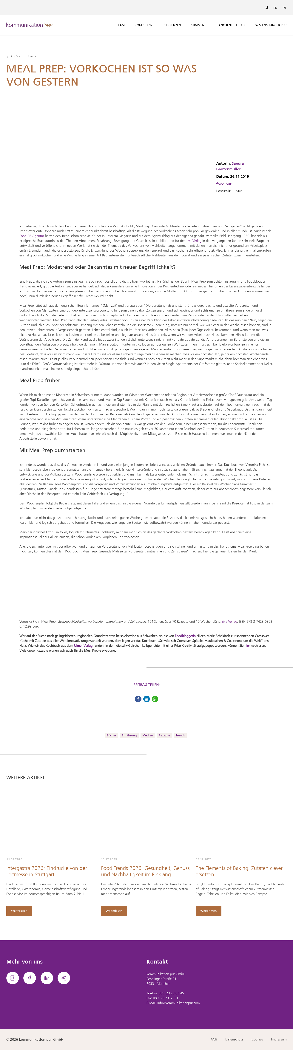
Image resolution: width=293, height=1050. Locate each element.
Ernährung (129, 735)
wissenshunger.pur (271, 25)
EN (275, 8)
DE (285, 8)
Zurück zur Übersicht (23, 56)
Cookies (257, 1039)
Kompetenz (143, 25)
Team (120, 25)
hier (247, 646)
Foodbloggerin (185, 636)
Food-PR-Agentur (31, 236)
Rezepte (164, 735)
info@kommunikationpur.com (178, 1003)
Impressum (279, 1039)
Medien (147, 735)
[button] (138, 699)
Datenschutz (234, 1039)
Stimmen (197, 25)
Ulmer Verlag (83, 646)
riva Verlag (193, 241)
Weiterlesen (19, 911)
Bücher (111, 735)
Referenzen (172, 25)
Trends (180, 735)
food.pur (224, 184)
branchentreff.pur (230, 25)
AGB (214, 1039)
